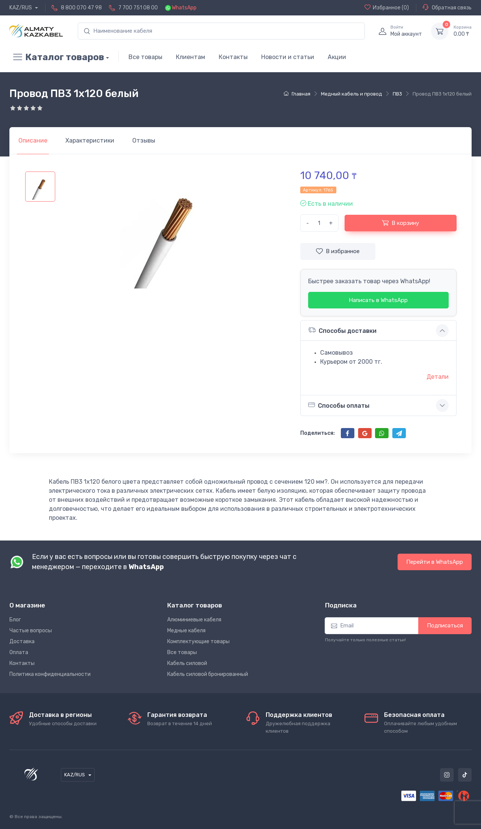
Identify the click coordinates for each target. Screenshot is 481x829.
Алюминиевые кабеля (194, 619)
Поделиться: (317, 433)
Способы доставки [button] (342, 330)
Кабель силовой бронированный (207, 674)
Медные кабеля (186, 630)
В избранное (338, 251)
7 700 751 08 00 (138, 8)
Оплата (18, 652)
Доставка (22, 641)
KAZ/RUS (21, 8)
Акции (337, 57)
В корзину (400, 222)
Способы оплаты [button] (338, 405)
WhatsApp (184, 8)
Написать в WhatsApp (378, 300)
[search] (221, 31)
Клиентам (190, 57)
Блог (15, 619)
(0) (387, 7)
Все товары (145, 57)
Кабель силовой (187, 663)
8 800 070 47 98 (81, 8)
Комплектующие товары (198, 641)
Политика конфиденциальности (50, 674)
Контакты (233, 57)
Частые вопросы (30, 630)
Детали (438, 376)
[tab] (89, 140)
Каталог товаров (56, 57)
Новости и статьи (287, 57)
